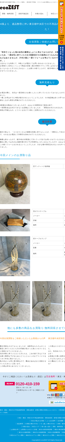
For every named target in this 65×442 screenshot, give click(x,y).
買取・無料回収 (8, 13)
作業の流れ (39, 13)
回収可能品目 (24, 13)
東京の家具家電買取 (45, 429)
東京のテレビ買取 (49, 435)
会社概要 (60, 421)
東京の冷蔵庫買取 (25, 432)
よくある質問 (51, 421)
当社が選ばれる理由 (37, 421)
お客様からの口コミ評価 (29, 429)
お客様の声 (15, 429)
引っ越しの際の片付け (48, 423)
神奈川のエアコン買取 (33, 435)
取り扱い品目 (46, 426)
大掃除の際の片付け (31, 423)
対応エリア (55, 13)
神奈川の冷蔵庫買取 (39, 432)
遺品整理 (20, 423)
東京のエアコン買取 (17, 435)
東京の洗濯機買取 (54, 432)
